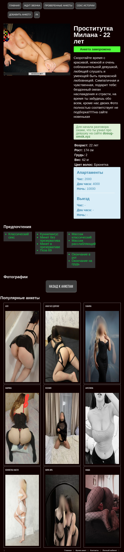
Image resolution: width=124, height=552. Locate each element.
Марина (8, 388)
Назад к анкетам (61, 286)
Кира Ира (48, 469)
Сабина (88, 306)
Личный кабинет (110, 550)
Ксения (48, 388)
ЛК (36, 14)
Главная (14, 5)
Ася (6, 306)
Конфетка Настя (12, 469)
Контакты (94, 550)
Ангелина (89, 388)
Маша (87, 469)
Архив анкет (81, 550)
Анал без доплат (52, 306)
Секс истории (85, 5)
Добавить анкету (20, 14)
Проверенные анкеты (58, 5)
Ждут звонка (32, 5)
